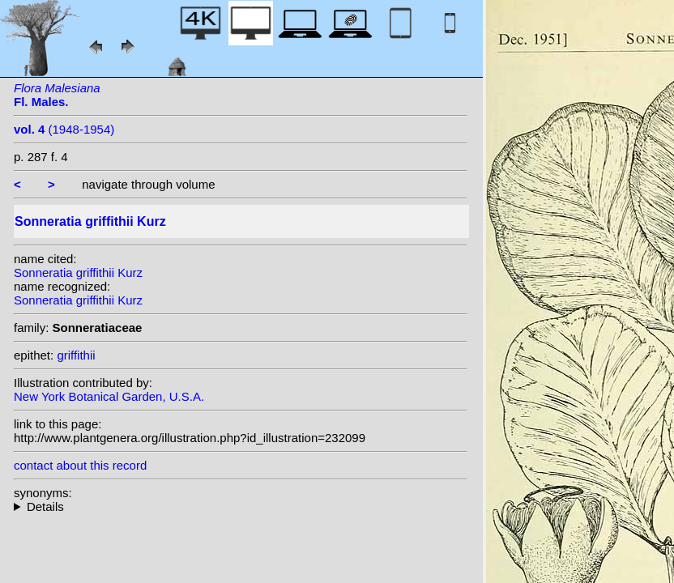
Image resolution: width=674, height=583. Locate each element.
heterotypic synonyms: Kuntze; (240, 506)
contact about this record (80, 465)
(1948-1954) (64, 129)
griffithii (76, 355)
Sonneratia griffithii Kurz (78, 272)
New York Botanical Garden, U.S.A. (109, 396)
